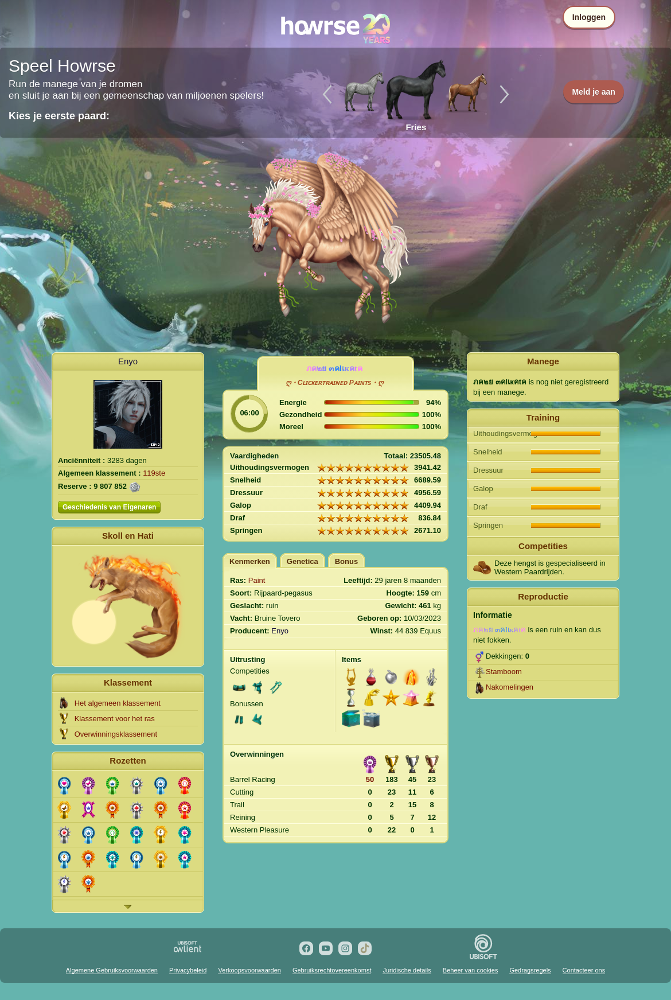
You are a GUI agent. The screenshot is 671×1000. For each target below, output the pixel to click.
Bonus (346, 561)
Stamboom (504, 671)
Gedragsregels (530, 970)
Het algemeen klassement (118, 703)
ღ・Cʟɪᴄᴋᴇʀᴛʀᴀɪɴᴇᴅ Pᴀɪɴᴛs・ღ (335, 383)
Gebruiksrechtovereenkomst (332, 970)
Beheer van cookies (470, 970)
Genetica (302, 561)
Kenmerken (249, 561)
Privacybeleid (187, 970)
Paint (257, 580)
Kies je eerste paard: (59, 116)
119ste (154, 473)
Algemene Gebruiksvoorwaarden (112, 970)
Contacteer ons (584, 970)
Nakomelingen (509, 687)
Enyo (128, 361)
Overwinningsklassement (116, 734)
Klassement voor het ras (115, 718)
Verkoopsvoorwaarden (249, 970)
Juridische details (407, 970)
